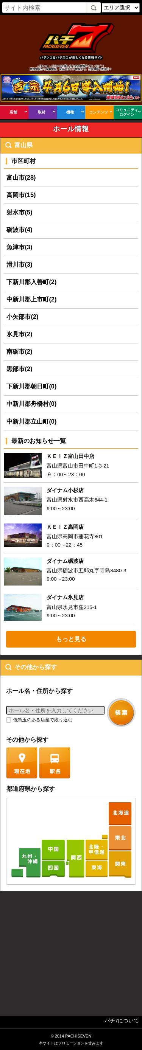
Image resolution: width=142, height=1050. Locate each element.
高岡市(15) (21, 194)
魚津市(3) (19, 247)
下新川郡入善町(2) (31, 281)
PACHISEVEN (78, 1036)
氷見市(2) (19, 334)
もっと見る (71, 638)
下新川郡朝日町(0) (31, 386)
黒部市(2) (19, 368)
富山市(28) (21, 177)
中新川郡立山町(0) (31, 421)
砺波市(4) (19, 229)
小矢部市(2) (22, 316)
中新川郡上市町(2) (31, 299)
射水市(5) (19, 212)
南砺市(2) (19, 351)
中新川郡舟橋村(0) (31, 403)
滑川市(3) (19, 264)
